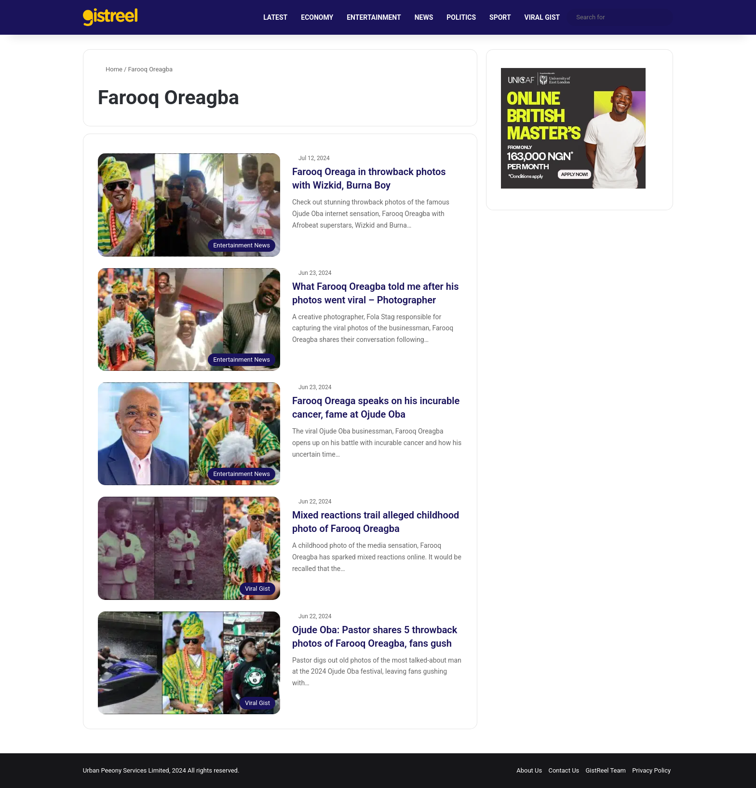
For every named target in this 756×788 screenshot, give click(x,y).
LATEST (275, 17)
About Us (529, 770)
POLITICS (461, 17)
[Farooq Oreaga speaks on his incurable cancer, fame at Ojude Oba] (189, 433)
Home (110, 69)
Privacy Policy (651, 770)
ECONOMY (317, 17)
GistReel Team (606, 770)
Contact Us (563, 770)
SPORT (500, 17)
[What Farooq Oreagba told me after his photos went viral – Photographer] (189, 319)
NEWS (424, 17)
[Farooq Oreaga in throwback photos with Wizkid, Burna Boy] (189, 204)
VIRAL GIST (542, 17)
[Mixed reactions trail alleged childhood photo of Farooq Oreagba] (189, 548)
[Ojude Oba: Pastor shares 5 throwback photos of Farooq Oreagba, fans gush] (189, 662)
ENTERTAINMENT (374, 17)
